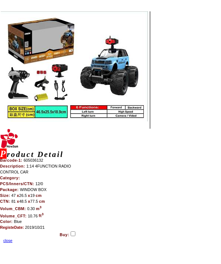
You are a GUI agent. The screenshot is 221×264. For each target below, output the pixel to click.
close (8, 240)
